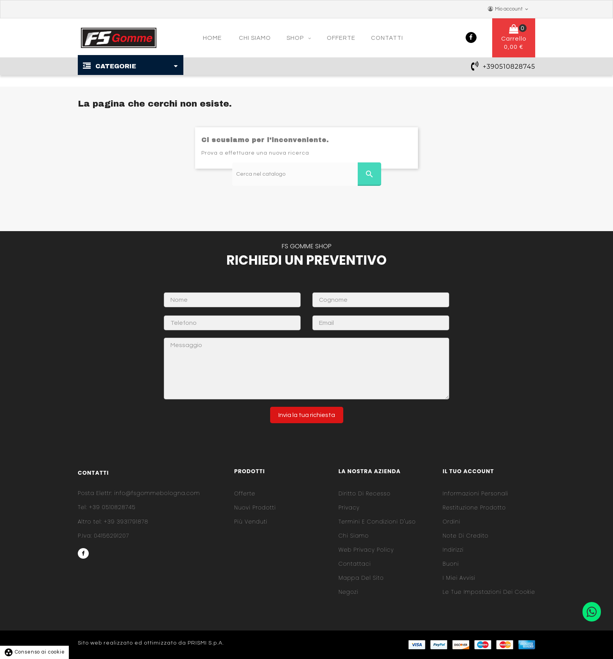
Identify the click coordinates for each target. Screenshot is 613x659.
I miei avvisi (459, 578)
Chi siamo (354, 536)
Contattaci (355, 564)
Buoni (451, 564)
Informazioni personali (475, 493)
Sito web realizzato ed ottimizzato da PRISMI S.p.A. (151, 643)
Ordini (451, 521)
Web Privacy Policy (366, 550)
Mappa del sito (361, 578)
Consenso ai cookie (34, 652)
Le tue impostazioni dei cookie (489, 592)
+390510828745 (509, 66)
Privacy (349, 507)
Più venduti (250, 521)
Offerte (244, 493)
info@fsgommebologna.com (139, 493)
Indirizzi (453, 550)
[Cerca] (306, 174)
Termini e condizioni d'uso (377, 521)
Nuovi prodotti (255, 507)
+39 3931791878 (113, 521)
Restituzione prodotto (474, 507)
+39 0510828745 (107, 507)
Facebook (471, 37)
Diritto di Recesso (365, 493)
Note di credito (465, 536)
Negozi (348, 592)
